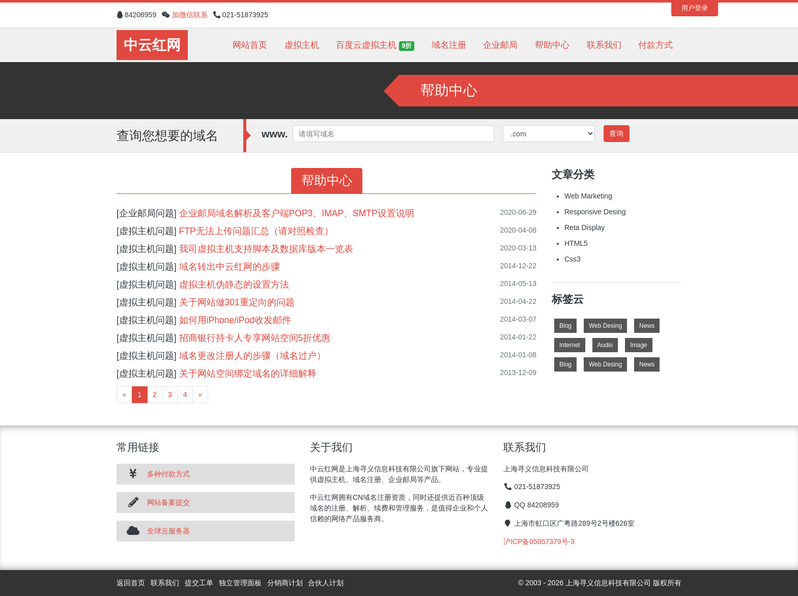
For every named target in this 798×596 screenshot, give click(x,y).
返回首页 (131, 583)
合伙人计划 (326, 583)
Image (638, 345)
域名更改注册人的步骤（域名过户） (252, 356)
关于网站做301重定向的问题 (237, 302)
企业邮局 (500, 45)
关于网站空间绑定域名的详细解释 (248, 373)
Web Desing (605, 325)
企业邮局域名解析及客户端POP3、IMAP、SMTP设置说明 (296, 213)
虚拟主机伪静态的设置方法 (234, 284)
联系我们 (604, 45)
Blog (565, 325)
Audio (605, 345)
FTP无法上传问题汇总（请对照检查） (256, 231)
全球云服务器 (168, 531)
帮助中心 (552, 45)
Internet (569, 345)
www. (275, 133)
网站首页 (250, 45)
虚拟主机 (301, 45)
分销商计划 (285, 583)
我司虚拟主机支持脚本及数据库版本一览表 (266, 249)
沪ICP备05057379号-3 (539, 541)
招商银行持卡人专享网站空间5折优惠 (255, 338)
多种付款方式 (168, 474)
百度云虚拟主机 (375, 45)
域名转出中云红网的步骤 (229, 267)
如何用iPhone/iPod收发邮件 (235, 320)
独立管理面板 (240, 583)
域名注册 (449, 45)
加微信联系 (190, 15)
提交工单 (199, 583)
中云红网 (152, 45)
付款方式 (655, 45)
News (646, 325)
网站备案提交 (168, 502)
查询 (616, 133)
